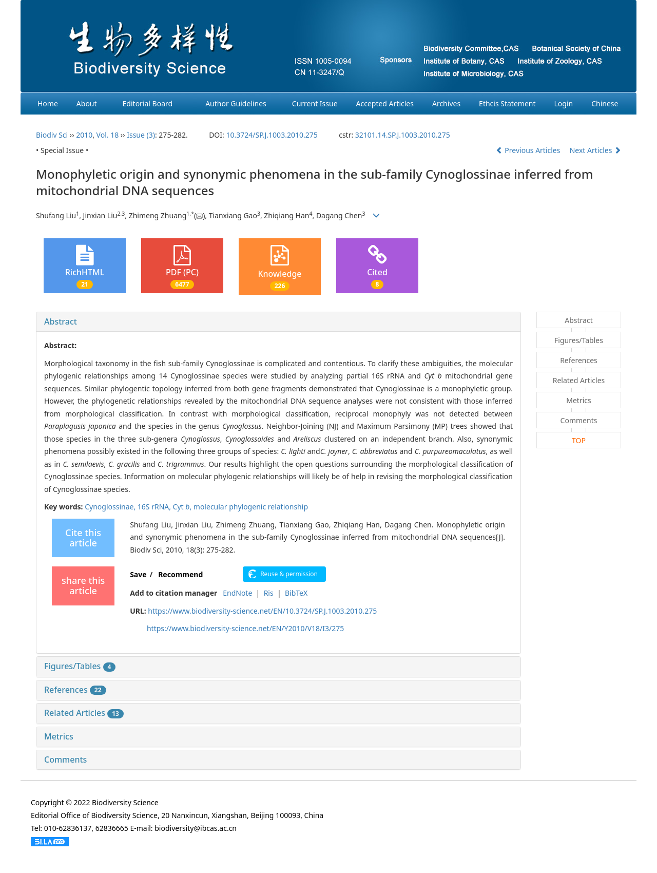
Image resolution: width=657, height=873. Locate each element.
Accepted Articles (385, 103)
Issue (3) (141, 135)
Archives (446, 103)
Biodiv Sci (52, 135)
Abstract (60, 321)
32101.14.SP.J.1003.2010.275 (402, 135)
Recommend (180, 574)
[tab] (278, 322)
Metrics (58, 736)
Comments (65, 759)
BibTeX (296, 593)
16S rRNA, (155, 506)
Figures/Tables (79, 666)
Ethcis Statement (507, 103)
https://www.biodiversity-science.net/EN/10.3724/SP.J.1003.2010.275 (262, 611)
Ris (269, 593)
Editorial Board (148, 103)
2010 (84, 135)
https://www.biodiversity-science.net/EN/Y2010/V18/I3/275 (245, 628)
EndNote (237, 593)
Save (138, 574)
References (75, 689)
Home (47, 103)
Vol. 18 (107, 135)
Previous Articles (529, 150)
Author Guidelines (235, 103)
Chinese (604, 103)
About (86, 103)
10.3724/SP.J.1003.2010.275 (271, 135)
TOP (579, 440)
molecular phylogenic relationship (251, 506)
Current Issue (315, 103)
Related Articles (84, 712)
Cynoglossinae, (111, 506)
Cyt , (183, 506)
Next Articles (595, 150)
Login (563, 103)
